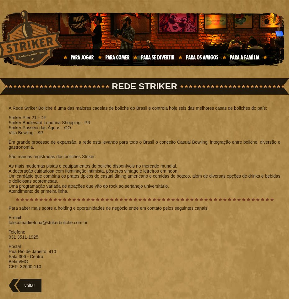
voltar (30, 285)
